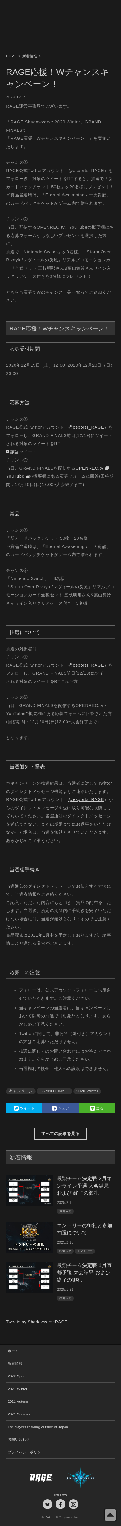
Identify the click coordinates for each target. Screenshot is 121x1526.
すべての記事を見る (60, 1133)
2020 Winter (87, 1091)
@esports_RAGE (86, 427)
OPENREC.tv (89, 468)
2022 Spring (17, 1376)
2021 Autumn (18, 1401)
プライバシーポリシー (26, 1452)
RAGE (33, 1477)
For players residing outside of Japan (38, 1427)
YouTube (15, 476)
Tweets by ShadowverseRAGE (36, 1322)
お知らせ (65, 1211)
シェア (60, 1108)
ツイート (24, 1108)
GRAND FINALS (55, 1091)
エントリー (84, 1250)
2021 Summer (19, 1414)
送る (96, 1108)
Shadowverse (88, 1477)
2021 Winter (17, 1389)
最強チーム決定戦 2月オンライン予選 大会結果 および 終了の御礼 (84, 1185)
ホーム (13, 1351)
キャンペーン (21, 1091)
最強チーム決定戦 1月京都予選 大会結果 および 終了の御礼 (84, 1272)
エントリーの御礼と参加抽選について (84, 1229)
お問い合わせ (19, 1439)
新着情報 (15, 1363)
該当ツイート (23, 451)
